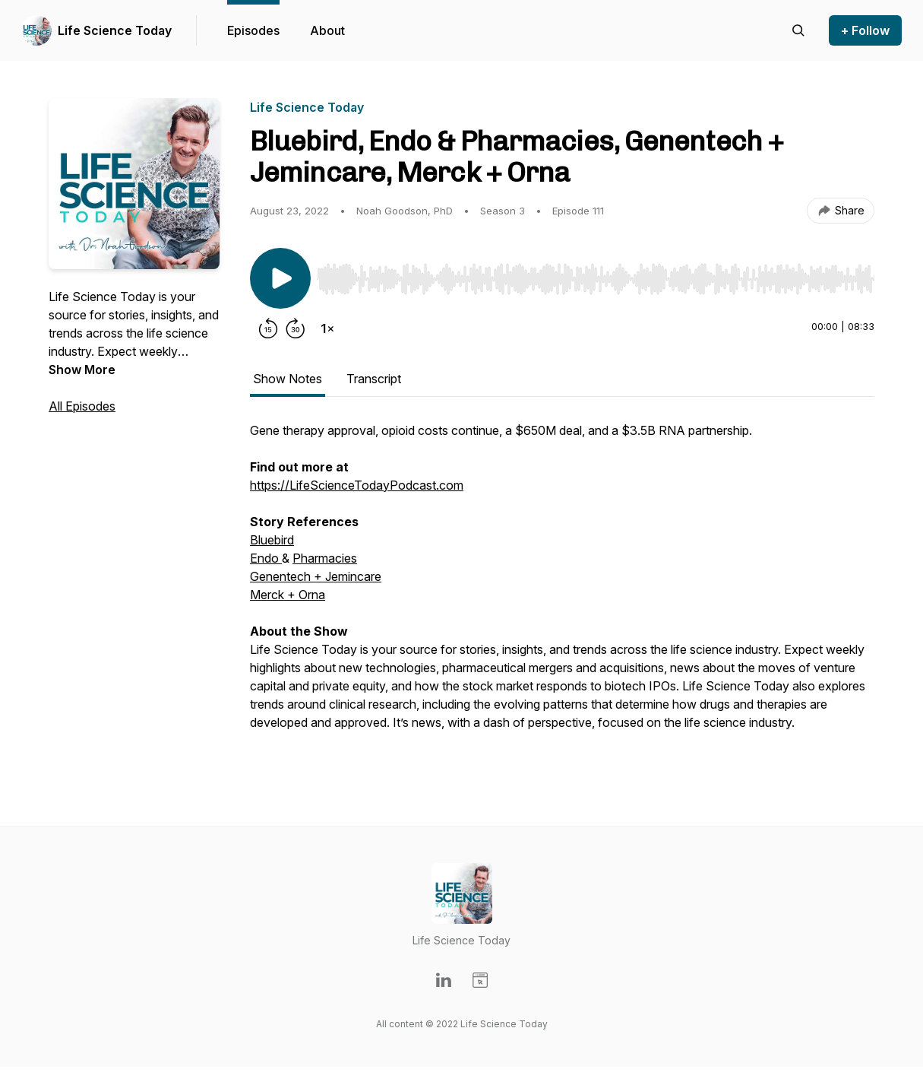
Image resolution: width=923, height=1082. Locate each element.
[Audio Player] (595, 274)
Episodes (253, 30)
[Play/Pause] (280, 278)
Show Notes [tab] (287, 378)
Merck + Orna (287, 594)
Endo (266, 558)
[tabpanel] (562, 593)
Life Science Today (115, 30)
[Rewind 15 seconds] (268, 328)
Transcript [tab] (373, 378)
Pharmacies (324, 558)
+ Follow (865, 30)
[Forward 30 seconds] (295, 328)
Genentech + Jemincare (315, 576)
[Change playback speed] (327, 328)
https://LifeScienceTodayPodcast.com (356, 485)
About (327, 30)
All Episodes (82, 406)
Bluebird (272, 539)
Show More (82, 369)
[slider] (595, 279)
